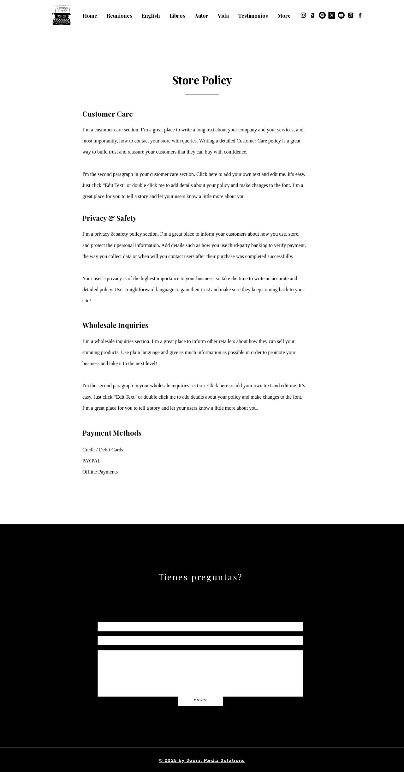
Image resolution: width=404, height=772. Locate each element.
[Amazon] (312, 15)
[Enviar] (200, 699)
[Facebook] (360, 15)
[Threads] (350, 15)
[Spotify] (322, 15)
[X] (331, 15)
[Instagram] (303, 15)
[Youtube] (341, 15)
